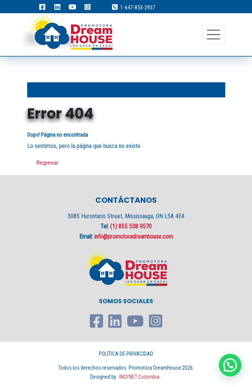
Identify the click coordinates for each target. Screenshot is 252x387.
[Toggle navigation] (213, 34)
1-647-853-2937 (137, 7)
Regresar (47, 162)
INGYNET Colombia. (139, 377)
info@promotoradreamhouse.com (133, 236)
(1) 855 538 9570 (131, 226)
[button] (230, 365)
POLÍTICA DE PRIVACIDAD (126, 354)
